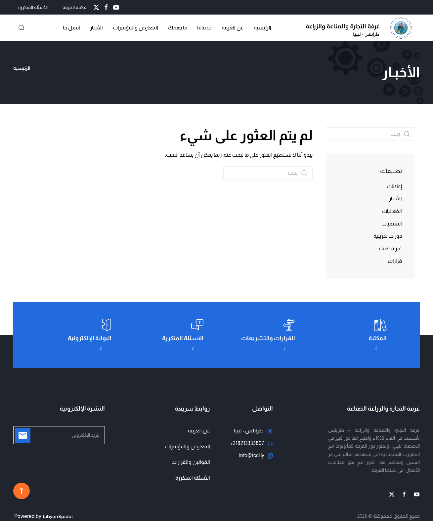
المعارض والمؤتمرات (187, 446)
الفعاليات (392, 211)
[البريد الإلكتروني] (59, 435)
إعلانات (394, 186)
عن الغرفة (233, 27)
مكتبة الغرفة (74, 7)
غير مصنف (390, 248)
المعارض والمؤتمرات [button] (135, 27)
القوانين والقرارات (190, 462)
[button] (21, 28)
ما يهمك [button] (177, 27)
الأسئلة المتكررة (33, 7)
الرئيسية (262, 27)
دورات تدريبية (387, 236)
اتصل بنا (71, 27)
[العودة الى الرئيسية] (360, 28)
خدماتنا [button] (204, 27)
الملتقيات (391, 223)
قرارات (395, 261)
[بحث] (268, 173)
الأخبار (96, 27)
